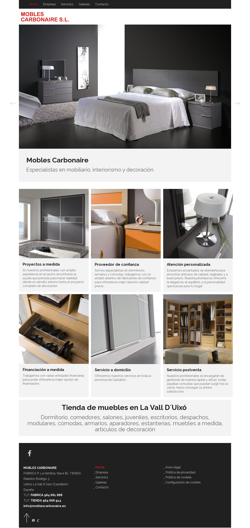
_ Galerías (100, 483)
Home (33, 4)
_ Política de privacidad (179, 473)
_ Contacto (101, 487)
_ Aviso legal (172, 468)
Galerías (84, 4)
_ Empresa (100, 473)
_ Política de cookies (177, 477)
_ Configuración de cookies (182, 483)
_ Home (99, 468)
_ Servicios (100, 477)
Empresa (49, 4)
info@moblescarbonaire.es (44, 506)
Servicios (67, 4)
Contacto (101, 4)
